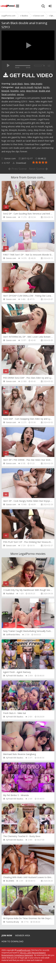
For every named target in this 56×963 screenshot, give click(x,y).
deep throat (31, 90)
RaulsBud (10, 593)
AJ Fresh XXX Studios (14, 675)
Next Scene (38, 169)
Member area (22, 935)
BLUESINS (10, 881)
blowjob (5, 90)
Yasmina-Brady (12, 922)
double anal (44, 90)
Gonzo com (10, 158)
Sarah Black (17, 83)
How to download (12, 941)
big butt (38, 87)
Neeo (26, 83)
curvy (22, 90)
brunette (14, 90)
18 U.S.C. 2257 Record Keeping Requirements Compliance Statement (23, 953)
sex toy (20, 94)
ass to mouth (26, 87)
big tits (46, 87)
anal (17, 87)
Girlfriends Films (13, 634)
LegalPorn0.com (23, 950)
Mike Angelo (36, 83)
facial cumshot (8, 94)
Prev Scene (17, 169)
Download (19, 162)
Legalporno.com (8, 6)
